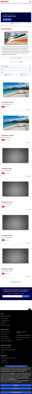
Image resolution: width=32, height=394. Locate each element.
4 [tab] (20, 23)
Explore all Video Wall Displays (16, 57)
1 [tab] (12, 23)
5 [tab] (21, 62)
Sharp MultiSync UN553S (7, 135)
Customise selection (16, 392)
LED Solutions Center (5, 332)
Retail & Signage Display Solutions (24, 335)
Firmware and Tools (5, 320)
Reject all (16, 388)
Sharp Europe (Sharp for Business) (8, 358)
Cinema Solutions (4, 336)
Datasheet (8, 106)
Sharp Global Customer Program (8, 349)
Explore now (7, 19)
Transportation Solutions (6, 341)
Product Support (4, 318)
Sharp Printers (4, 360)
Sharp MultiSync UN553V (7, 102)
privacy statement (18, 381)
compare (28, 109)
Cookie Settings (24, 380)
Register (26, 296)
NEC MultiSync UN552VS (7, 269)
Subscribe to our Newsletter (16, 366)
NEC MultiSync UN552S (6, 235)
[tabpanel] (16, 12)
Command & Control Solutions (23, 337)
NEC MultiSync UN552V (6, 202)
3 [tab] (17, 23)
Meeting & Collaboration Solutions (22, 332)
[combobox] (16, 66)
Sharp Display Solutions (6, 347)
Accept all (16, 385)
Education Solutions (5, 338)
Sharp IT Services (4, 362)
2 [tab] (15, 23)
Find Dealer (3, 323)
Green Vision (19, 340)
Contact (2, 352)
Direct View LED (4, 334)
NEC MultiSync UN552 (6, 168)
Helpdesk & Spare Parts (6, 316)
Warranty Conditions (5, 325)
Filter (15, 69)
